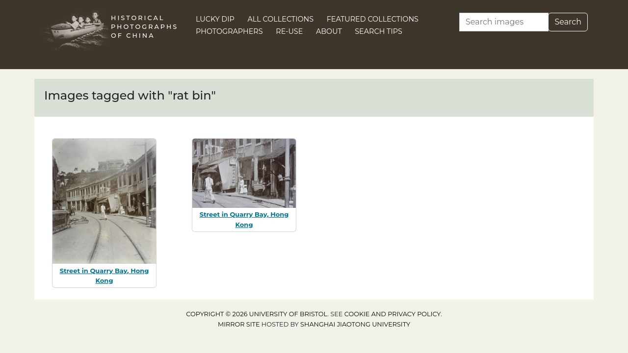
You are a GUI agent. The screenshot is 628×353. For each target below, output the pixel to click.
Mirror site (239, 324)
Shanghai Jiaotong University (355, 324)
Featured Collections (373, 19)
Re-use (289, 31)
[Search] (504, 22)
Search (567, 21)
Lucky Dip (215, 19)
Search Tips (378, 31)
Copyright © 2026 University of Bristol (256, 314)
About (329, 31)
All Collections (281, 19)
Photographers (229, 31)
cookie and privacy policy (392, 314)
